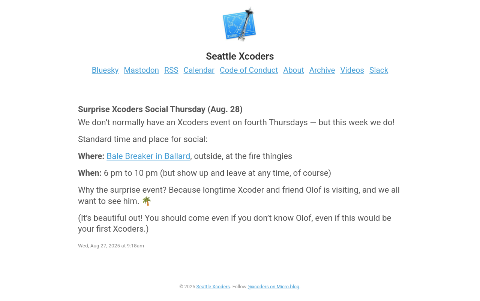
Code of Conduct (249, 70)
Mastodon (141, 70)
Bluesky (105, 70)
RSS (171, 70)
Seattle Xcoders (213, 286)
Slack (378, 70)
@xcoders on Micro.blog (273, 286)
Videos (352, 70)
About (293, 70)
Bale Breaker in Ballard (148, 156)
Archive (322, 70)
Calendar (199, 70)
